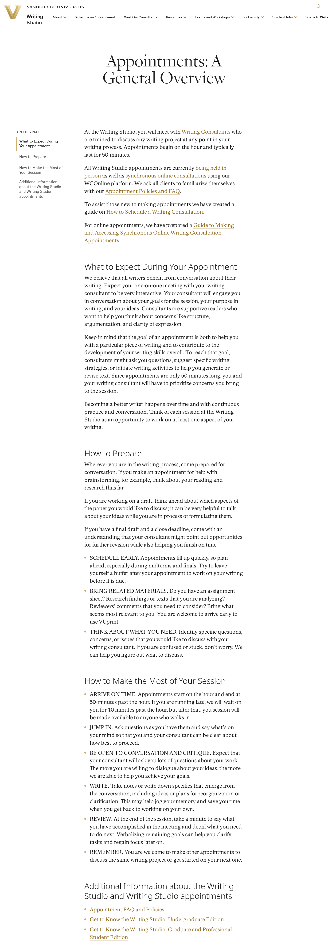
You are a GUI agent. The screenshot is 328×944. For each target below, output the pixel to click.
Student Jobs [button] (282, 17)
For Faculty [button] (251, 17)
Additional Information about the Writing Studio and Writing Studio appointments (40, 189)
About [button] (57, 17)
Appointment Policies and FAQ (142, 191)
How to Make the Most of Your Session (41, 170)
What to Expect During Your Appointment (38, 144)
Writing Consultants (206, 132)
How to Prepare (32, 157)
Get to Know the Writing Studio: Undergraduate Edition (157, 919)
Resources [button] (174, 17)
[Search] (319, 5)
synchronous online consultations (165, 176)
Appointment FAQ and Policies (127, 909)
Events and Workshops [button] (212, 17)
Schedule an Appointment (95, 17)
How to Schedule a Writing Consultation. (155, 212)
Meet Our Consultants (140, 17)
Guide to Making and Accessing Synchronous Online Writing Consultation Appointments (159, 233)
